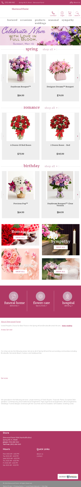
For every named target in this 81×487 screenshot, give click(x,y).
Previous (3, 77)
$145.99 (60, 153)
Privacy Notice (18, 486)
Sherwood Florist (20, 9)
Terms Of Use (7, 486)
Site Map (45, 486)
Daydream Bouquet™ (21, 87)
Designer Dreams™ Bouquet (60, 87)
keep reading (67, 326)
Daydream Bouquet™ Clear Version (60, 204)
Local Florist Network (33, 486)
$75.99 (20, 153)
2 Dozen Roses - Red (60, 145)
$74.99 (60, 95)
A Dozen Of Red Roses (20, 145)
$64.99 (20, 212)
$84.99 (20, 95)
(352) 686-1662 (10, 2)
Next (78, 77)
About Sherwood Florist (11, 321)
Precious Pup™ (21, 203)
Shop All (48, 49)
